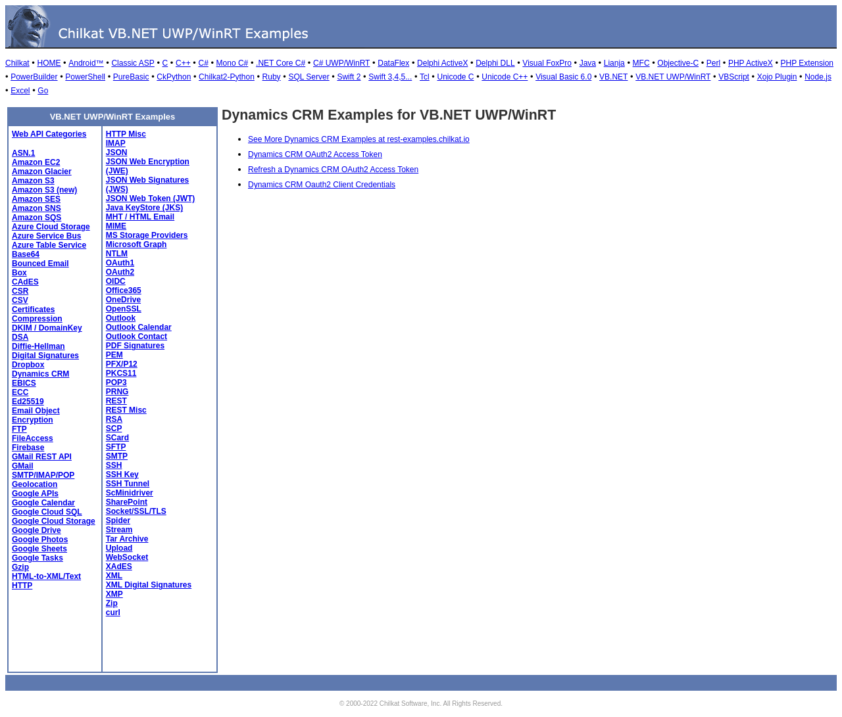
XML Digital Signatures (148, 585)
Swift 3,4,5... (390, 76)
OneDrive (123, 299)
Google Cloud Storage (53, 521)
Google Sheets (39, 548)
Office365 (123, 290)
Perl (713, 63)
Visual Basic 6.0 (563, 76)
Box (19, 272)
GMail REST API (42, 456)
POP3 (116, 382)
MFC (641, 63)
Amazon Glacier (42, 171)
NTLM (117, 253)
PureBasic (131, 76)
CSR (20, 291)
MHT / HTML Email (140, 216)
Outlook (121, 318)
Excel (20, 90)
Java (588, 63)
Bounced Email (40, 263)
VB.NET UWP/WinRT (672, 76)
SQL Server (308, 76)
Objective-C (678, 63)
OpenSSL (123, 308)
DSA (20, 337)
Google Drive (36, 530)
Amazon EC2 (36, 162)
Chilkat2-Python (227, 76)
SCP (114, 428)
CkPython (174, 76)
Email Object (36, 410)
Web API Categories (49, 134)
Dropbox (28, 364)
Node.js (818, 76)
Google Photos (40, 539)
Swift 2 (348, 76)
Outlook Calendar (139, 327)
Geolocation (34, 484)
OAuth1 (120, 262)
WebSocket (127, 557)
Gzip (20, 567)
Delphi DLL (495, 63)
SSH (114, 465)
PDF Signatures (135, 345)
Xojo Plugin (777, 76)
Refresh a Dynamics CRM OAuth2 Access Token (333, 169)
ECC (20, 392)
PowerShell (85, 76)
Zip (112, 603)
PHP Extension (807, 63)
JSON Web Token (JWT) (150, 198)
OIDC (116, 281)
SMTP (117, 456)
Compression (37, 318)
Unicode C (455, 76)
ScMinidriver (129, 492)
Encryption (32, 420)
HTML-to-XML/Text (46, 576)
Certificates (33, 309)
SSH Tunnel (127, 483)
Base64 (25, 254)
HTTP (22, 585)
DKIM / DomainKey (47, 328)
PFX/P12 (121, 364)
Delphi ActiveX (442, 63)
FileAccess (32, 438)
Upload (119, 548)
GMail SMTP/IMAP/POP (43, 470)
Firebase (28, 447)
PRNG (117, 391)
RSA (114, 419)
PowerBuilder (34, 76)
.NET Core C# (280, 63)
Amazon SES (36, 199)
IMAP (116, 143)
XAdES (119, 566)
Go (42, 90)
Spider (118, 520)
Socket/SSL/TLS (136, 511)
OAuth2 (120, 272)
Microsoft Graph (136, 244)
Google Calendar (43, 502)
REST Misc (126, 410)
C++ (183, 63)
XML (114, 575)
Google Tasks (37, 558)
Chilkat (17, 63)
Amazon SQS (36, 217)
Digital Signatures (45, 355)
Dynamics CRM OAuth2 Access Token (315, 154)
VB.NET (613, 76)
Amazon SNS (36, 208)
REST (116, 400)
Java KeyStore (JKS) (144, 207)
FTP (19, 429)
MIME (116, 226)
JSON (117, 152)
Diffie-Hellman (38, 346)
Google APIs (35, 493)
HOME (49, 63)
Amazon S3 (33, 180)
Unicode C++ (505, 76)
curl (113, 612)
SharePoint (126, 502)
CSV (20, 300)
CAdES (25, 282)
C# (203, 63)
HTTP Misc (126, 134)
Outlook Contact (136, 336)
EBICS (24, 383)
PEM (114, 354)
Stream (119, 529)
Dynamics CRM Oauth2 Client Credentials (321, 184)
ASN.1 (23, 153)
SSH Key (122, 474)
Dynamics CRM (40, 374)
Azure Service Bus (46, 236)
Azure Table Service (49, 245)
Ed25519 (28, 401)
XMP (114, 594)
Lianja (614, 63)
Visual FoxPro (546, 63)
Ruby (271, 76)
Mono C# (232, 63)
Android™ (85, 63)
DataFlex (393, 63)
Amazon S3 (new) (44, 190)
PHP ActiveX (750, 63)
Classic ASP (132, 63)
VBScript (733, 76)
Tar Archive (127, 539)
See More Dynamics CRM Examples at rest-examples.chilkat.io (359, 139)
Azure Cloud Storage (51, 226)
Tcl (425, 76)
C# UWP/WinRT (341, 63)
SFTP (116, 446)
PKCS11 (121, 373)
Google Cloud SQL (47, 512)
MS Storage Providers (147, 235)
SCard (117, 437)
